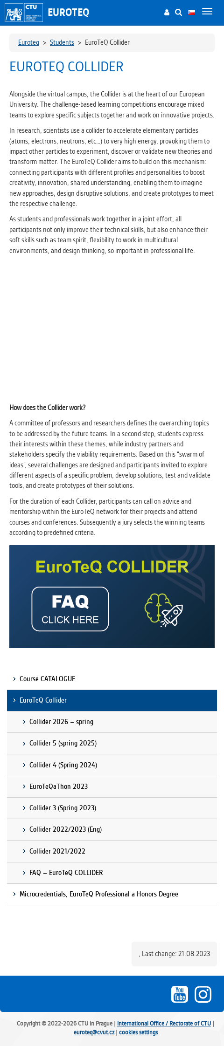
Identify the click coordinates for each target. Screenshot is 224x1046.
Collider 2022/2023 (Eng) (65, 829)
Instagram (203, 994)
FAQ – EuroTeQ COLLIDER (66, 872)
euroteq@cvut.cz (94, 1032)
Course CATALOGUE (47, 679)
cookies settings (138, 1032)
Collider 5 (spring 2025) (63, 743)
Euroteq (68, 12)
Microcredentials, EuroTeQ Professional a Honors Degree (99, 894)
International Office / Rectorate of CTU (164, 1023)
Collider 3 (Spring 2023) (62, 808)
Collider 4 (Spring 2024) (63, 765)
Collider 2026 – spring (61, 722)
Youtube (179, 994)
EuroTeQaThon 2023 (58, 786)
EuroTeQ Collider (43, 700)
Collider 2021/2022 (57, 851)
